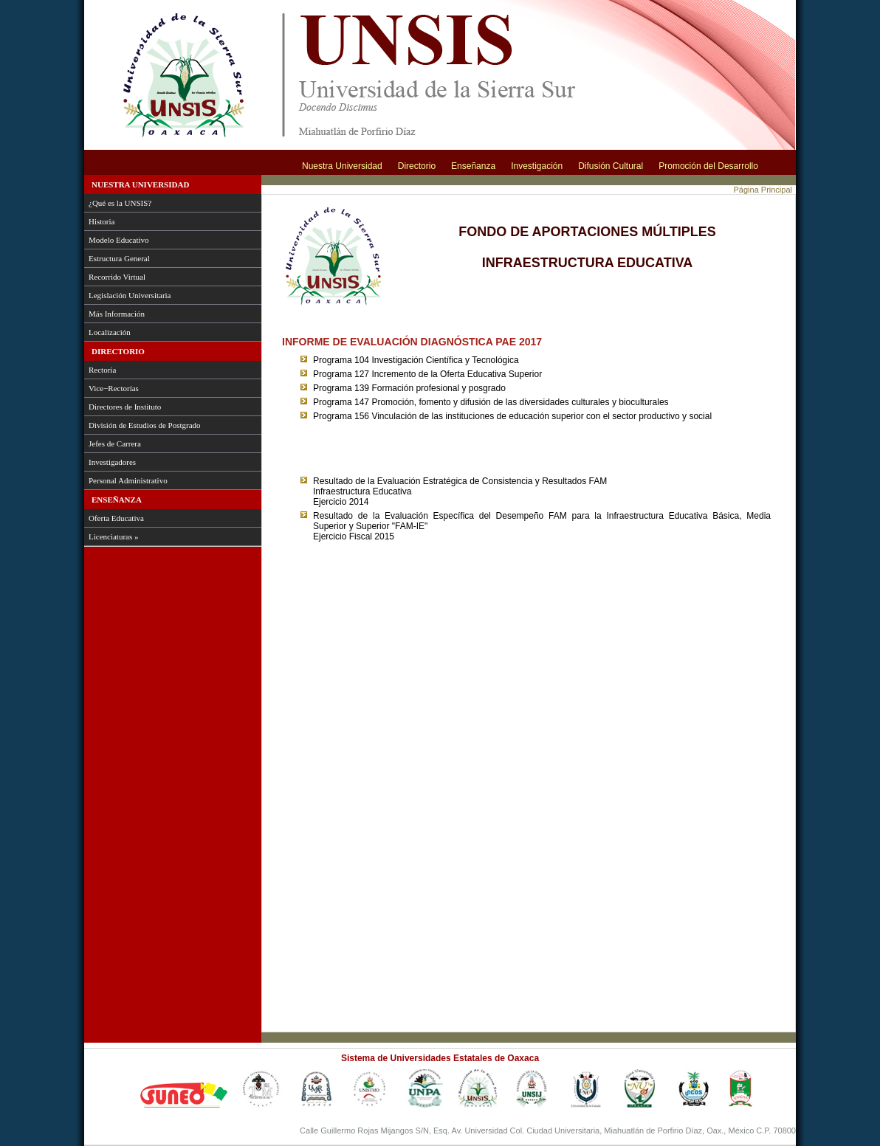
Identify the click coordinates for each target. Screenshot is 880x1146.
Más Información (117, 313)
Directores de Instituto (125, 406)
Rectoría (102, 369)
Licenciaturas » (114, 536)
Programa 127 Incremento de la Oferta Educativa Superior (427, 374)
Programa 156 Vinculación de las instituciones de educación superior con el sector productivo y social (512, 416)
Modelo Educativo (119, 239)
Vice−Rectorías (114, 388)
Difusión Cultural (610, 166)
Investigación (537, 166)
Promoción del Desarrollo (708, 166)
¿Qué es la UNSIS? (120, 203)
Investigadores (112, 462)
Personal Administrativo (128, 480)
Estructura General (119, 258)
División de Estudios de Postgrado (145, 425)
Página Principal (763, 189)
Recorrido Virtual (117, 276)
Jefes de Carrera (115, 443)
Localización (110, 332)
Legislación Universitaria (130, 295)
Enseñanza (473, 166)
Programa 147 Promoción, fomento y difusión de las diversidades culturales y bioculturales (491, 402)
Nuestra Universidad (342, 166)
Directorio (417, 166)
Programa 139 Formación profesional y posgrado (409, 388)
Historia (101, 221)
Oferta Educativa (116, 518)
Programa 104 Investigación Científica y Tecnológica (416, 360)
